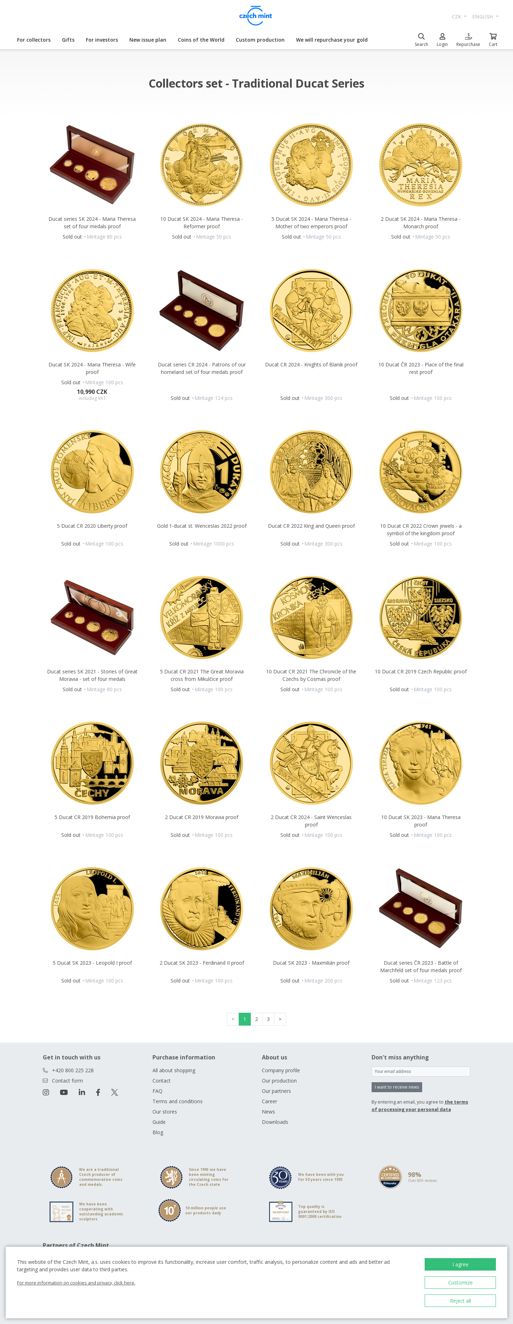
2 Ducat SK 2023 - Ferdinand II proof (202, 962)
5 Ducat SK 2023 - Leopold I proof (92, 962)
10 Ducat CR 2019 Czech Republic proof (421, 671)
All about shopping (173, 1070)
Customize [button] (460, 1282)
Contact (161, 1080)
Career (269, 1101)
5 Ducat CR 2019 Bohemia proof (92, 817)
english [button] (483, 16)
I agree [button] (460, 1264)
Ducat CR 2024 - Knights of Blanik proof (311, 364)
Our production (279, 1080)
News (268, 1111)
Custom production (260, 39)
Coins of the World (201, 39)
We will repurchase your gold (332, 39)
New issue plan (147, 39)
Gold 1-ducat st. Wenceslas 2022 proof (202, 525)
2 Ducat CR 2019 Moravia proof (201, 817)
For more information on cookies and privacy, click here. (76, 1282)
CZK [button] (457, 16)
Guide (159, 1122)
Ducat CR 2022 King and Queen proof (311, 525)
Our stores (164, 1111)
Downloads (275, 1122)
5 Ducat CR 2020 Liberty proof (92, 525)
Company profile (281, 1070)
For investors (102, 39)
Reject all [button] (460, 1300)
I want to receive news (397, 1087)
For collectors (34, 39)
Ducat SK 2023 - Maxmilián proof (311, 962)
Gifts (68, 39)
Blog (157, 1132)
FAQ (157, 1091)
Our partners (276, 1091)
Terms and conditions (177, 1101)
